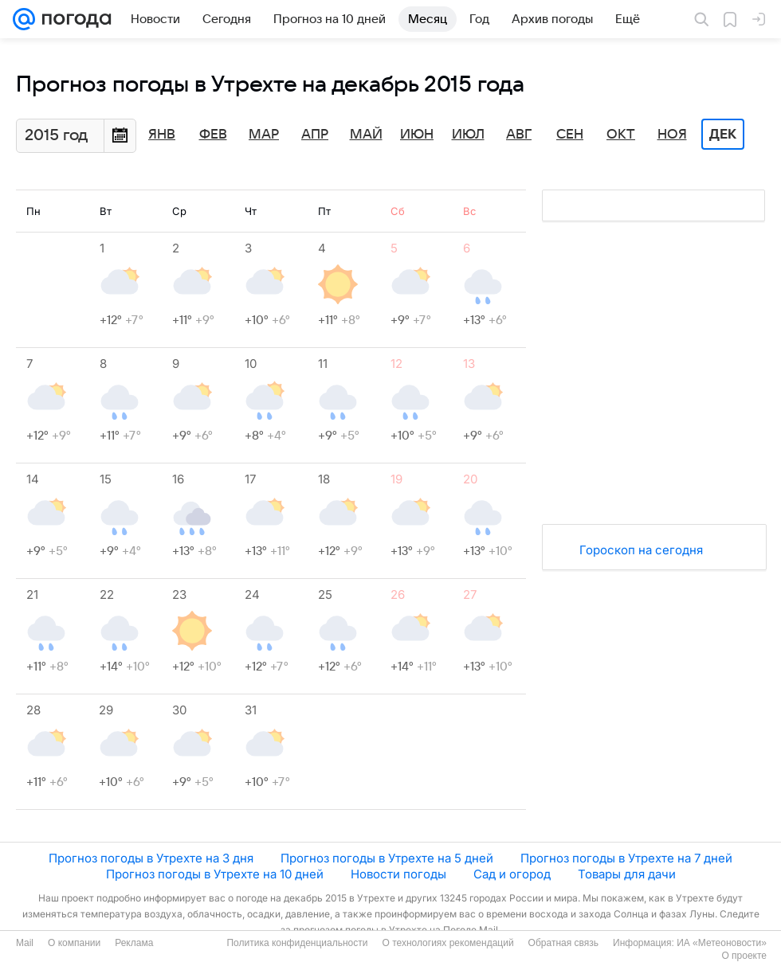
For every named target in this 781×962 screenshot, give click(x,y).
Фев (213, 134)
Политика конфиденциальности (296, 942)
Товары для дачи (627, 874)
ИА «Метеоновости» (722, 942)
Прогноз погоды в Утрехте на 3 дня (151, 858)
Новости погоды (398, 874)
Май (366, 134)
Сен (569, 134)
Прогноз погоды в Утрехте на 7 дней (626, 858)
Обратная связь (563, 942)
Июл (468, 134)
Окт (620, 134)
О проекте (744, 955)
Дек (722, 134)
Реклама (134, 942)
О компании (74, 942)
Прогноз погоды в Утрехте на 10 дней (215, 874)
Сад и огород (512, 874)
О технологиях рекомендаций (447, 942)
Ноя (672, 134)
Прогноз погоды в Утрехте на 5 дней (387, 858)
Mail (24, 942)
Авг (519, 134)
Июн (417, 134)
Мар (264, 134)
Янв (161, 134)
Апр (314, 134)
